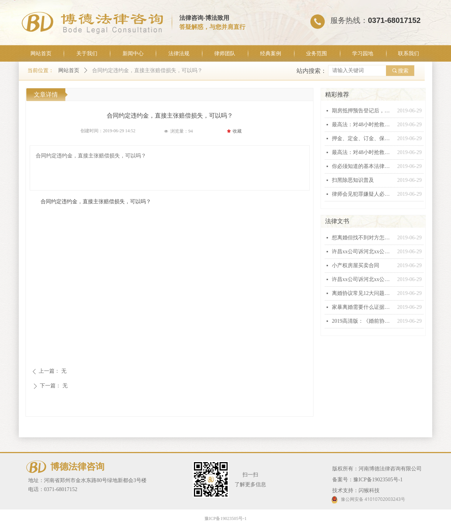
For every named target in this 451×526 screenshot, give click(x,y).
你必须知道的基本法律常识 (362, 166)
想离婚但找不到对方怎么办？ (362, 237)
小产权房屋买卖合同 (355, 265)
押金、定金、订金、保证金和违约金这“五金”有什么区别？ (362, 138)
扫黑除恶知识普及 (353, 180)
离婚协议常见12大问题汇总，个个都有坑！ (362, 293)
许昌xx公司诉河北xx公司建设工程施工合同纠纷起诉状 (362, 251)
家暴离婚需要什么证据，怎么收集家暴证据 (362, 307)
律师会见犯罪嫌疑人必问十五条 (362, 194)
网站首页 (68, 70)
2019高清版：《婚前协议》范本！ (362, 321)
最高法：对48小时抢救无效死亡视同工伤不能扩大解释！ (362, 124)
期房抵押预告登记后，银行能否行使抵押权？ (362, 110)
